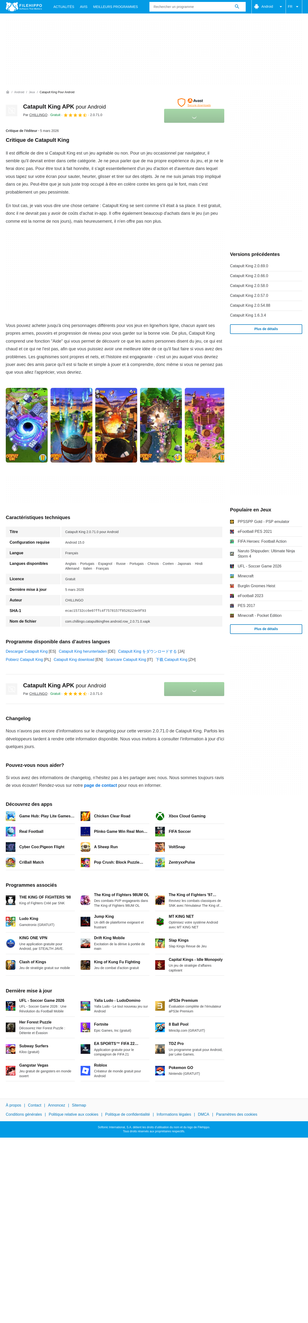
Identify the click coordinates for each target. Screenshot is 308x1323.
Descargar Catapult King (27, 651)
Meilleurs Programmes (115, 7)
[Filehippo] (24, 6)
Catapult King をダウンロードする (147, 651)
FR (294, 7)
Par (35, 115)
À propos (13, 1105)
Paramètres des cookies (236, 1114)
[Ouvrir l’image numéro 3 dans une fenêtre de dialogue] (161, 425)
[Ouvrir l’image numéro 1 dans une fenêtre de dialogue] (71, 425)
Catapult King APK (64, 106)
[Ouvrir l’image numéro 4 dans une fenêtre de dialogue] (206, 425)
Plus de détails (266, 329)
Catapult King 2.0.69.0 (249, 266)
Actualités (63, 7)
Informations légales (174, 1114)
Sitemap (79, 1105)
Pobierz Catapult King (24, 660)
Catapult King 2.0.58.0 (249, 286)
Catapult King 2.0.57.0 (249, 295)
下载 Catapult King (172, 660)
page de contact (100, 785)
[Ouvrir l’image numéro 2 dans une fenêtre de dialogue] (116, 425)
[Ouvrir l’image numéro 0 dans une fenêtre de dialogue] (27, 425)
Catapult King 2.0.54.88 (250, 305)
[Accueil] (8, 92)
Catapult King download (74, 660)
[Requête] (197, 7)
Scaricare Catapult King (126, 660)
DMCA (203, 1114)
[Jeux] (32, 92)
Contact (34, 1105)
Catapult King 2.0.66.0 (249, 276)
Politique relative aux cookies (73, 1114)
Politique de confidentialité (127, 1114)
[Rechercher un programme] (237, 7)
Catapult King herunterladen (83, 651)
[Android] (19, 92)
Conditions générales (24, 1114)
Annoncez (56, 1105)
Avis (83, 7)
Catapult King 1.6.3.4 (248, 315)
